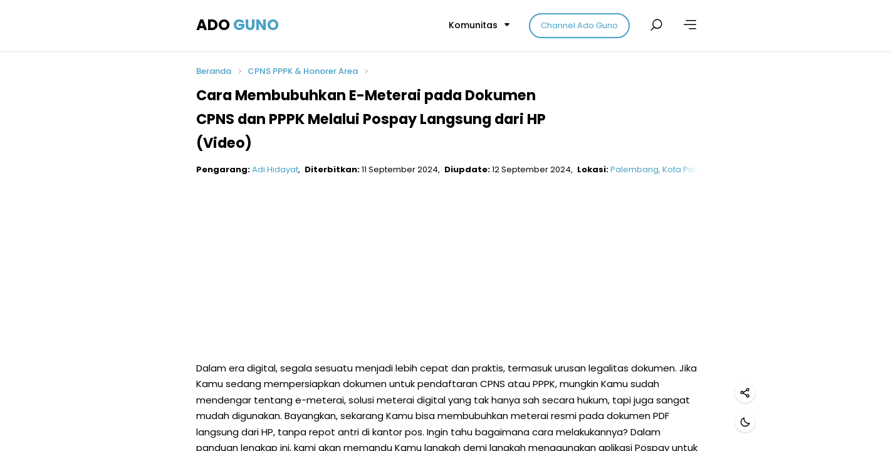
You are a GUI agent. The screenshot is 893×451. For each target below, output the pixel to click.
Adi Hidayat (275, 169)
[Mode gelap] (745, 422)
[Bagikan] (745, 393)
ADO (237, 24)
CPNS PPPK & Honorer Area (303, 71)
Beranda (213, 71)
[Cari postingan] (656, 25)
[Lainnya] (689, 25)
